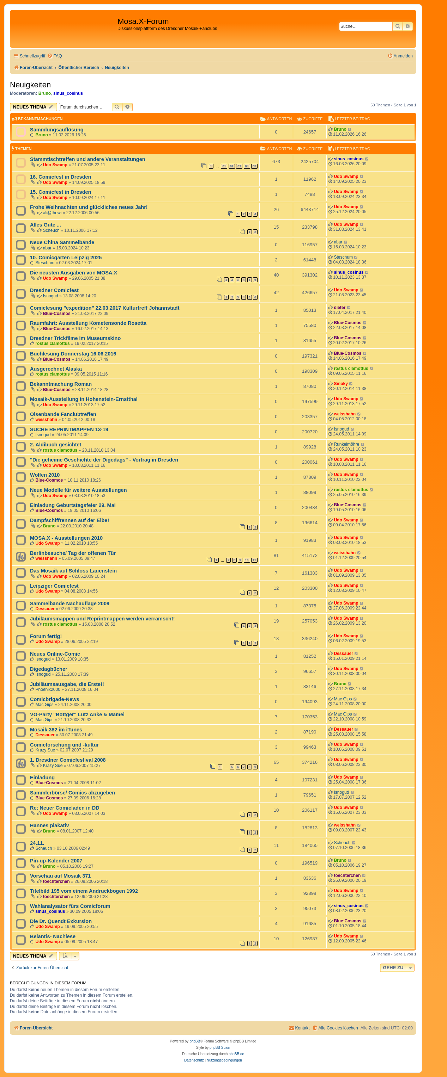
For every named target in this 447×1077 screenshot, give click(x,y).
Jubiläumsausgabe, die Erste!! (67, 684)
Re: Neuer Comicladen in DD (64, 808)
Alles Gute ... (45, 225)
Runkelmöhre (346, 444)
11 (254, 560)
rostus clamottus (52, 343)
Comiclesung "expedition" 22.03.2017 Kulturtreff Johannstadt (105, 308)
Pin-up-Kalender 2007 (56, 861)
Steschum (44, 262)
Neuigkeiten (30, 84)
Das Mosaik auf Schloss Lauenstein (73, 571)
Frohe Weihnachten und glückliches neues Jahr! (89, 207)
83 (239, 166)
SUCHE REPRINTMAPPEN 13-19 (69, 429)
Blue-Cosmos (57, 313)
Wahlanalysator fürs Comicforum (70, 906)
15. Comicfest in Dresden (60, 192)
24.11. (37, 843)
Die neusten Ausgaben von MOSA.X (73, 273)
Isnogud (50, 295)
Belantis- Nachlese (52, 936)
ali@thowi (52, 212)
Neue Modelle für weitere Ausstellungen (78, 490)
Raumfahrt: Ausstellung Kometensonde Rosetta (88, 323)
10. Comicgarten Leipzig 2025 (66, 257)
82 (232, 166)
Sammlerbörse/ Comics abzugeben (72, 793)
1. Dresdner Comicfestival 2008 (68, 760)
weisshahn (46, 419)
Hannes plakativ (49, 825)
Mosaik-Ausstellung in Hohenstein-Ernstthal (84, 399)
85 (254, 166)
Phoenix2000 (47, 689)
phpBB (194, 1041)
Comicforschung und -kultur (64, 745)
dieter (339, 307)
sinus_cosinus (68, 93)
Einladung (42, 777)
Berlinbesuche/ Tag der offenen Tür (73, 553)
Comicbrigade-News (54, 699)
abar (47, 248)
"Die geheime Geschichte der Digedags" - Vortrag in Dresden (104, 460)
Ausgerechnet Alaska (56, 369)
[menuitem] (54, 56)
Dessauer (44, 608)
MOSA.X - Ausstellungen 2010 (66, 538)
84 (247, 166)
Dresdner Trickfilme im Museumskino (75, 338)
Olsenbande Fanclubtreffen (63, 414)
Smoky (341, 383)
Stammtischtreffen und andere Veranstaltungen (87, 159)
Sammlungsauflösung (57, 129)
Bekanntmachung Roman (61, 384)
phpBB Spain (220, 1048)
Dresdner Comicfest (54, 290)
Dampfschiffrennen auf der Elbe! (69, 520)
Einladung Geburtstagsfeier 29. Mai (73, 505)
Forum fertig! (46, 636)
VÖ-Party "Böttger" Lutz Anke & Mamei (77, 714)
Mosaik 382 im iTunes (56, 729)
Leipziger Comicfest (54, 586)
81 (224, 166)
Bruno (44, 93)
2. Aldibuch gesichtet (55, 444)
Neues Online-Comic (55, 654)
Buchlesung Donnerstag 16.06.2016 (73, 354)
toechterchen (56, 881)
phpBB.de (236, 1054)
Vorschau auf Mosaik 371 (60, 876)
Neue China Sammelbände (62, 242)
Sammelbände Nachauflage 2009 (69, 603)
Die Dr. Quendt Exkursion (61, 921)
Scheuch (51, 230)
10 (247, 560)
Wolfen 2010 (45, 475)
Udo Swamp (55, 164)
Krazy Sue (45, 750)
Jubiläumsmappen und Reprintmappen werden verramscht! (102, 618)
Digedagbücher (48, 669)
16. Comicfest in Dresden (60, 177)
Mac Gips (44, 704)
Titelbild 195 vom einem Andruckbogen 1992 (84, 891)
